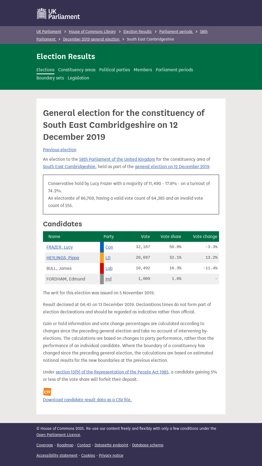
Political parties (114, 69)
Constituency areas (76, 69)
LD (108, 257)
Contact (84, 445)
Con (109, 247)
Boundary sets (50, 78)
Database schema (147, 445)
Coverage (44, 445)
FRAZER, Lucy (59, 247)
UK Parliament (48, 31)
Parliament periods (176, 31)
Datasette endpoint (111, 445)
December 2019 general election (91, 39)
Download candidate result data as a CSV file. (87, 399)
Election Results (137, 31)
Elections (45, 69)
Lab (109, 268)
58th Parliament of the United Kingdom (117, 159)
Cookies (88, 455)
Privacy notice (111, 455)
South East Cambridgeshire (69, 166)
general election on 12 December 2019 (172, 166)
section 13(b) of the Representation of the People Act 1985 (112, 372)
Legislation (78, 78)
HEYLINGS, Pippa (62, 257)
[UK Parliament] (58, 14)
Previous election (59, 149)
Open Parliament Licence (58, 435)
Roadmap (65, 445)
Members (143, 69)
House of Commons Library (92, 31)
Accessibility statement (56, 455)
